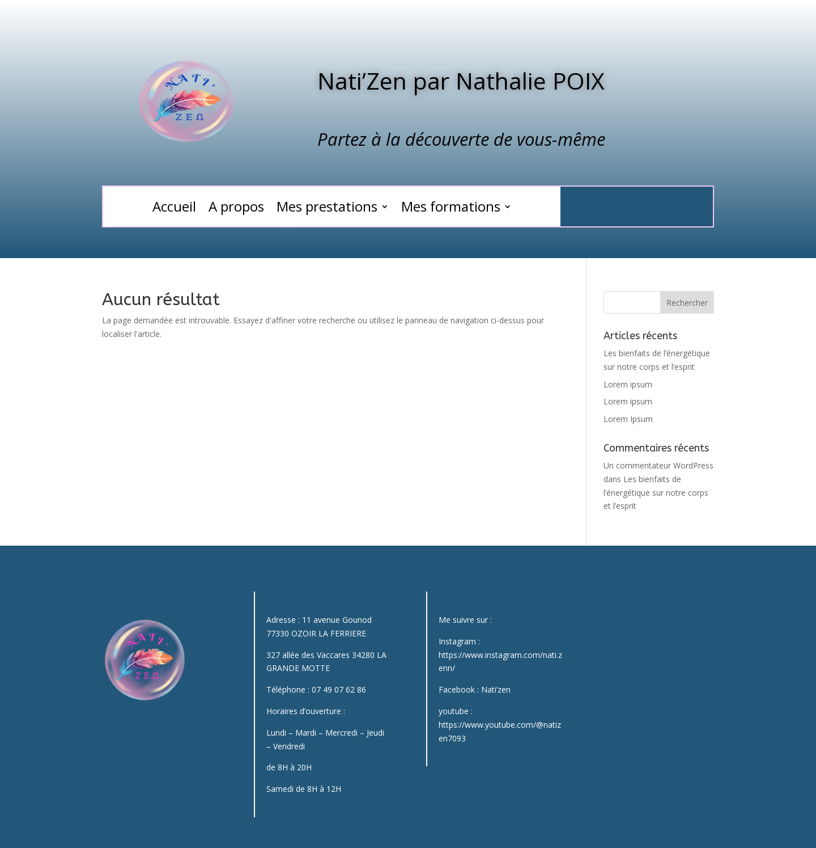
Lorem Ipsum (628, 419)
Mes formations (450, 208)
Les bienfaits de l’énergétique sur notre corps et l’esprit (656, 493)
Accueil (174, 208)
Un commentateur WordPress (658, 465)
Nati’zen (496, 689)
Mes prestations (327, 208)
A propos (236, 208)
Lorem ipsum (628, 384)
